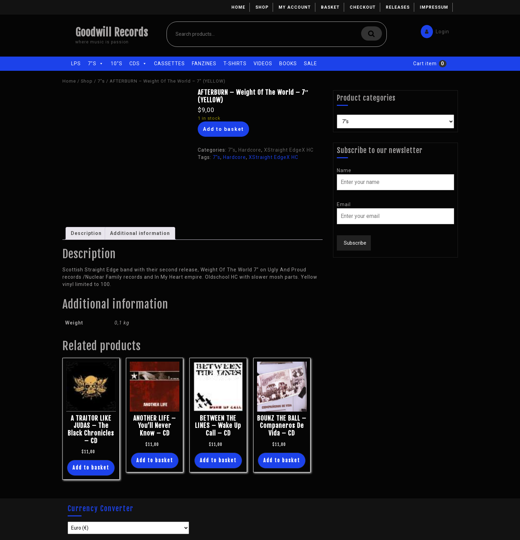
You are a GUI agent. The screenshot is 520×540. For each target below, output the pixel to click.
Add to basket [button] (91, 468)
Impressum (434, 7)
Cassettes (169, 63)
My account (295, 7)
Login (433, 30)
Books (288, 63)
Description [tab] (86, 233)
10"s (116, 63)
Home (238, 7)
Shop (261, 7)
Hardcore (249, 150)
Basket (330, 7)
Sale (310, 63)
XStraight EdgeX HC (289, 150)
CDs (138, 63)
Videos (263, 63)
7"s (96, 63)
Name (344, 170)
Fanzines (204, 63)
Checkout (363, 7)
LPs (76, 63)
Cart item (425, 63)
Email (344, 204)
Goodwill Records (111, 32)
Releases (398, 7)
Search (371, 33)
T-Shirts (235, 63)
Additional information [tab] (140, 233)
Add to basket (223, 129)
